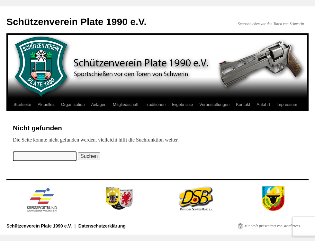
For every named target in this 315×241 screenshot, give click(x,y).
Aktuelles (46, 104)
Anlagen (98, 104)
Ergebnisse (182, 104)
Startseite (22, 104)
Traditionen (155, 104)
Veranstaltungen (214, 104)
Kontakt (243, 104)
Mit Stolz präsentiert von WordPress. (272, 226)
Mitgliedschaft (125, 104)
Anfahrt (263, 104)
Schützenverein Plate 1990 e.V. (76, 21)
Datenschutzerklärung (102, 225)
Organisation (73, 104)
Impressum (286, 104)
